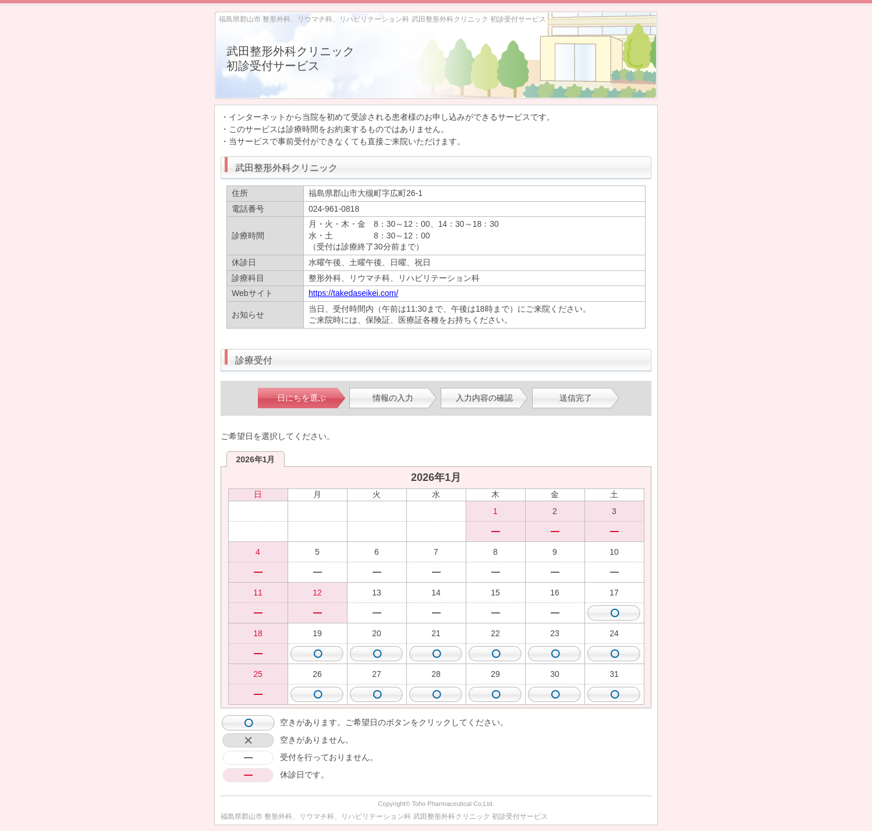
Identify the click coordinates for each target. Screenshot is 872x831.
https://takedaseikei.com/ (353, 293)
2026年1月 (255, 459)
